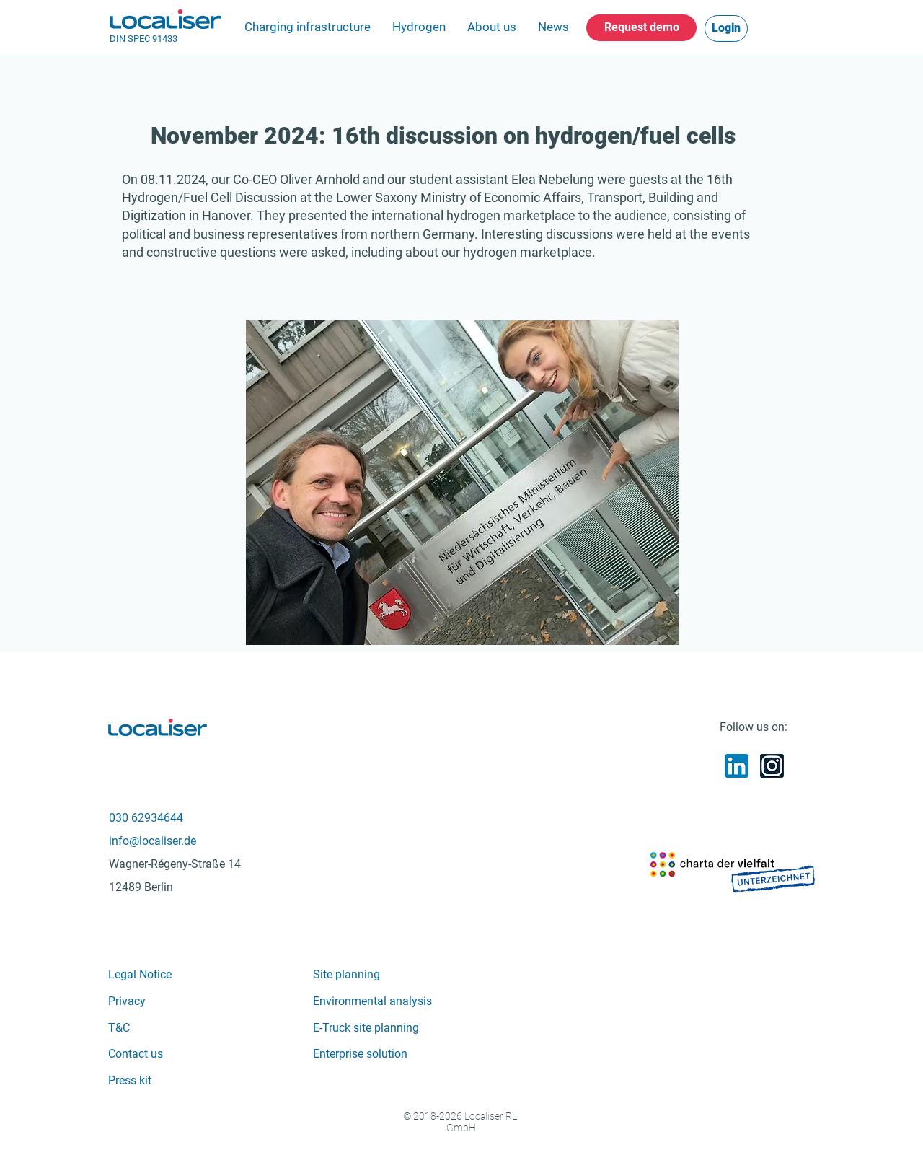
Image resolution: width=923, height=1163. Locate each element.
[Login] (726, 28)
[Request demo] (641, 27)
